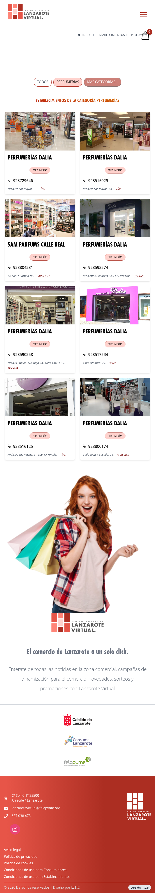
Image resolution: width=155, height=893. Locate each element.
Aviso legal (12, 849)
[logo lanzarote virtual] (28, 11)
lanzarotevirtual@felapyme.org (36, 808)
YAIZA (112, 363)
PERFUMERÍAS (68, 82)
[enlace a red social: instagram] (15, 833)
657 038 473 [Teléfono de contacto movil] (21, 816)
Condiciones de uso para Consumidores (35, 870)
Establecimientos (111, 35)
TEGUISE (139, 276)
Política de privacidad (20, 856)
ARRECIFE (44, 276)
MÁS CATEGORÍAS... (102, 82)
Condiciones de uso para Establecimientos (37, 876)
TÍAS (42, 189)
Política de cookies (18, 863)
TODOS (42, 82)
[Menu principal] (143, 14)
